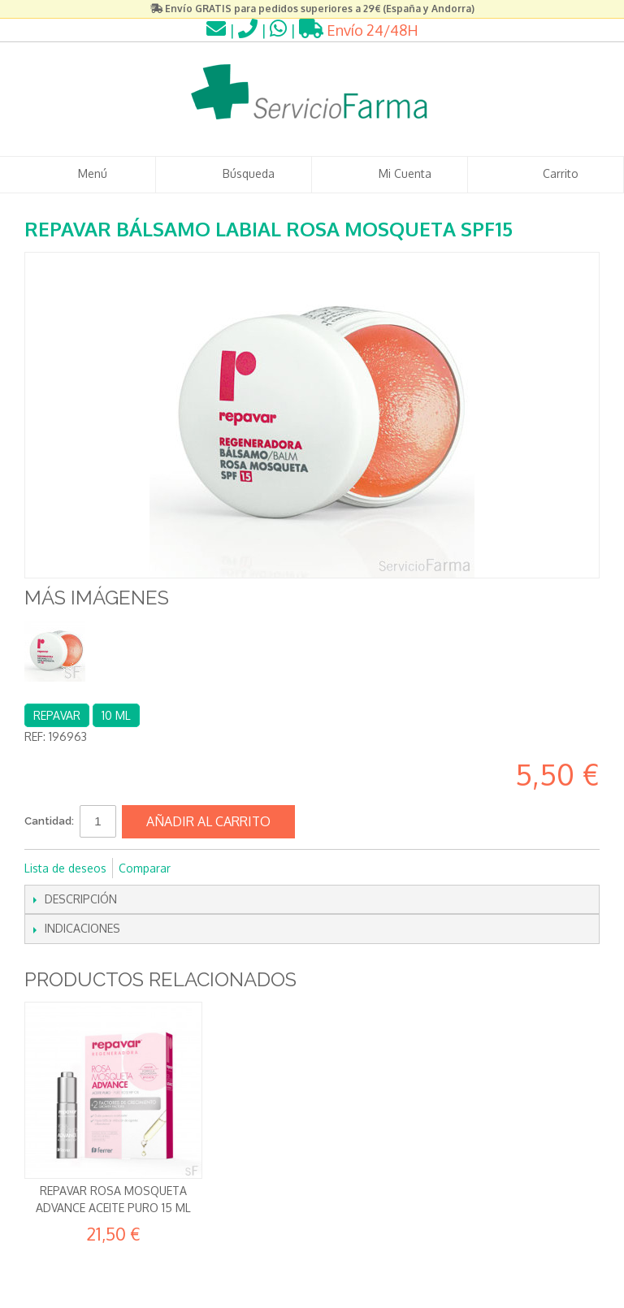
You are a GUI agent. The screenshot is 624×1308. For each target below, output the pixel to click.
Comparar (145, 868)
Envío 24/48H (358, 30)
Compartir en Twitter (237, 868)
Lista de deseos (65, 868)
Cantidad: (49, 821)
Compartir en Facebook (204, 868)
